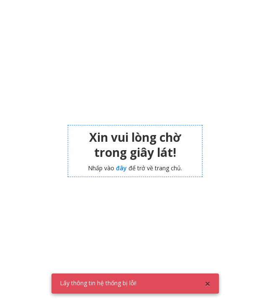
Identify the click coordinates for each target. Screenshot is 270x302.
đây (121, 168)
